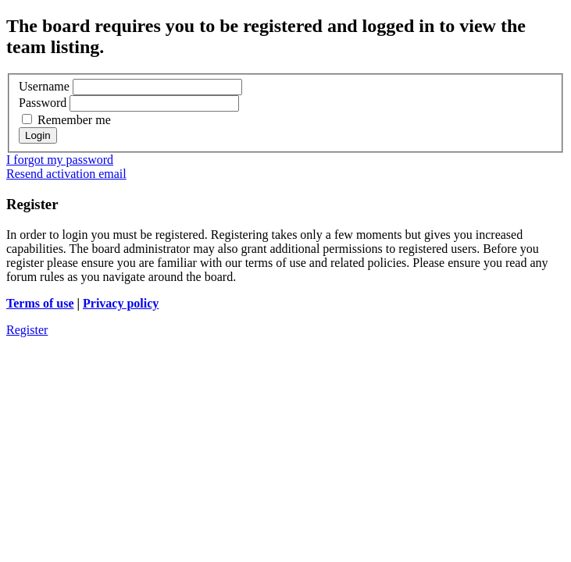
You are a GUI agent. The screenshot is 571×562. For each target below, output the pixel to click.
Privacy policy (121, 303)
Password (42, 102)
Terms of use (40, 303)
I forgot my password (59, 159)
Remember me (66, 119)
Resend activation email (66, 173)
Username (44, 86)
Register (27, 329)
